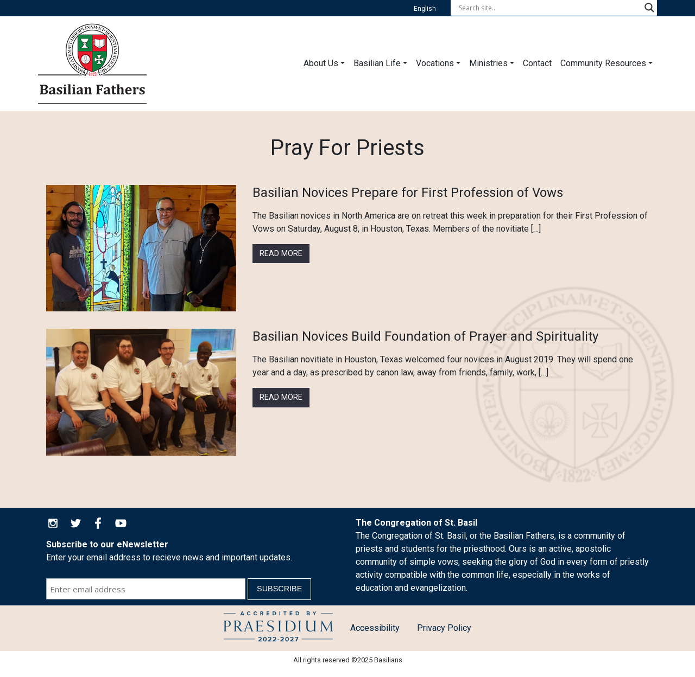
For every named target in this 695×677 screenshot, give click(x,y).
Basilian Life (377, 63)
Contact (537, 63)
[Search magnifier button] (649, 7)
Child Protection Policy (278, 628)
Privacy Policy (444, 628)
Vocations (435, 63)
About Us (321, 63)
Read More (281, 253)
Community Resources (603, 63)
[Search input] (549, 7)
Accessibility (375, 628)
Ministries (488, 63)
